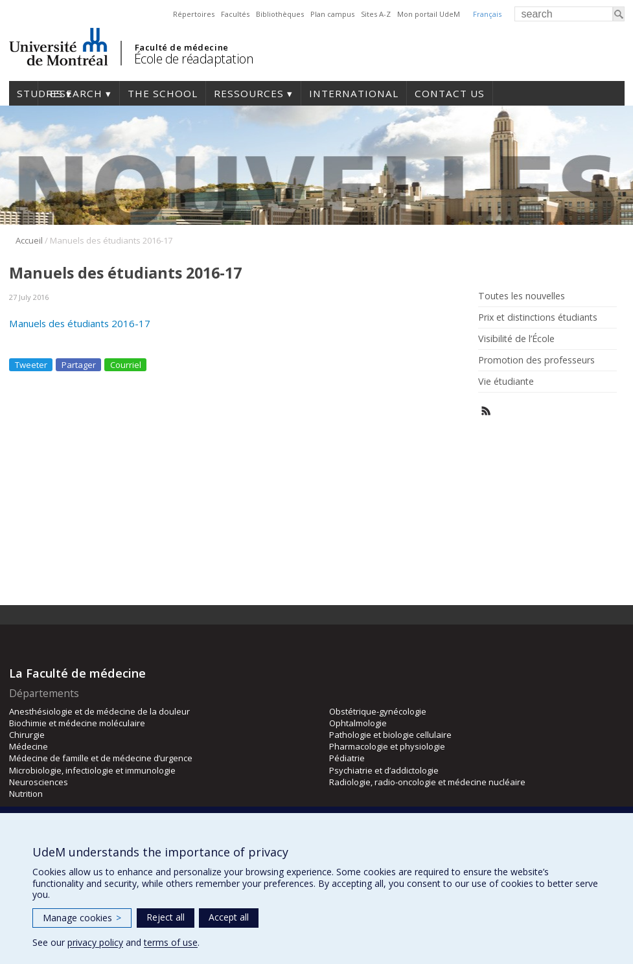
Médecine (28, 746)
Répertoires (193, 14)
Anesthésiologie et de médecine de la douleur (99, 711)
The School (163, 93)
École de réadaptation (194, 58)
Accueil (29, 240)
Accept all (229, 917)
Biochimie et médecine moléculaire (77, 723)
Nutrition (26, 793)
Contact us (450, 93)
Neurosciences (38, 782)
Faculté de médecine (182, 47)
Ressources (249, 93)
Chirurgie (27, 734)
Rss (486, 411)
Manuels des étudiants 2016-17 (79, 323)
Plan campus (332, 14)
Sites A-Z (376, 14)
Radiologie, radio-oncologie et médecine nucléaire (427, 782)
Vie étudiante (506, 381)
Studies (23, 93)
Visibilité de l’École (516, 339)
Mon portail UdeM (428, 14)
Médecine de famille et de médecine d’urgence (100, 758)
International (353, 93)
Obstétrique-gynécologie (377, 711)
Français (487, 14)
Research (74, 93)
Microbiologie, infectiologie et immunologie (92, 770)
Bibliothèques (280, 14)
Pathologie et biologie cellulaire (390, 734)
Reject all (165, 917)
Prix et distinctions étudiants (537, 317)
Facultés (235, 14)
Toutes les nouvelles (521, 296)
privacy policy (95, 942)
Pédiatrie (347, 758)
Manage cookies (82, 918)
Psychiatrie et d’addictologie (384, 770)
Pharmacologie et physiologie (387, 746)
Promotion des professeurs (536, 360)
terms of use (171, 942)
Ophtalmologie (358, 723)
